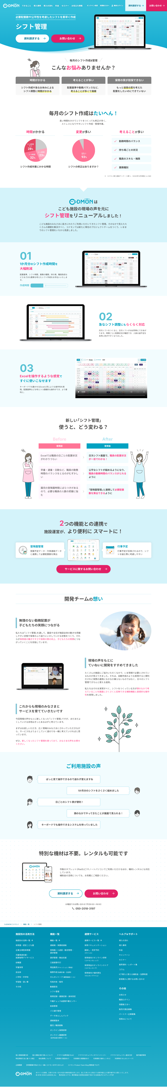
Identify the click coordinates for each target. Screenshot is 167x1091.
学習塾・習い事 (22, 982)
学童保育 (19, 967)
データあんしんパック (59, 1016)
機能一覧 (53, 940)
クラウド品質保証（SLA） (65, 1055)
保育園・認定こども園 (25, 945)
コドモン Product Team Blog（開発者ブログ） (84, 1065)
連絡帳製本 (54, 1020)
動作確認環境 (141, 1055)
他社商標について (45, 1059)
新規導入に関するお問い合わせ (132, 979)
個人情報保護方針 (22, 1055)
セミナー (65, 6)
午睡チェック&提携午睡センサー (63, 1001)
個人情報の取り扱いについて (42, 1055)
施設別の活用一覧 (23, 940)
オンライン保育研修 (58, 1030)
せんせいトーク (62, 977)
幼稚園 (18, 962)
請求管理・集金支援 (58, 958)
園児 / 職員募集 (56, 1025)
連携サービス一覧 (92, 940)
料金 (57, 6)
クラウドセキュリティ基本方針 (121, 1055)
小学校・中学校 (22, 977)
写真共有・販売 (56, 982)
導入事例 (37, 6)
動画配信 (53, 987)
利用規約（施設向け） (62, 1059)
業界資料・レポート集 (128, 964)
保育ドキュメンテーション (95, 945)
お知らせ (122, 995)
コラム (121, 969)
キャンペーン (124, 955)
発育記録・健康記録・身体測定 (63, 996)
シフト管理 (54, 991)
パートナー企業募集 (127, 1014)
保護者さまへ (104, 6)
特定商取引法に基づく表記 (25, 1059)
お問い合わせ (155, 5)
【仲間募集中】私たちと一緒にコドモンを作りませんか (45, 1065)
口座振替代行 (55, 962)
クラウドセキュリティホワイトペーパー (92, 1055)
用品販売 (61, 967)
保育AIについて (125, 1019)
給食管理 (53, 1006)
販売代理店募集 (125, 1009)
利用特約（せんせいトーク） (124, 1059)
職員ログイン (117, 6)
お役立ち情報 (76, 6)
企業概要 (19, 1065)
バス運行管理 (55, 1011)
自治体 (18, 972)
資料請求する (134, 5)
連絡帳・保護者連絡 (58, 945)
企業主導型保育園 (23, 950)
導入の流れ (48, 6)
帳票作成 (60, 972)
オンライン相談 (92, 6)
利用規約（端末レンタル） (102, 1059)
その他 (18, 987)
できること (26, 6)
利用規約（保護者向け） (81, 1059)
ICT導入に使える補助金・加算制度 (133, 974)
